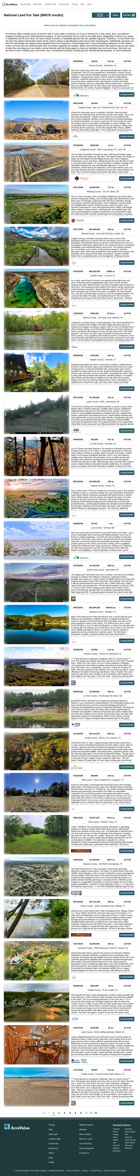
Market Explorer (86, 1125)
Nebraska (128, 1129)
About (51, 1153)
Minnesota (116, 1151)
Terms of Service (72, 1171)
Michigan (116, 1148)
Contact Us (84, 1153)
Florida (115, 1132)
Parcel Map (25, 4)
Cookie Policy (96, 1171)
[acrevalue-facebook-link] (11, 1134)
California (116, 1129)
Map (50, 1129)
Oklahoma (128, 1137)
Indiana (115, 1140)
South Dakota (130, 1143)
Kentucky (116, 1145)
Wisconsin (128, 1148)
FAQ (51, 1158)
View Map (129, 15)
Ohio (126, 1134)
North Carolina (130, 1132)
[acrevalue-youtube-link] (28, 1134)
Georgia (116, 1134)
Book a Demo (85, 1134)
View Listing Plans (87, 25)
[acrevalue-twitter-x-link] (17, 1134)
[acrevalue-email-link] (6, 1134)
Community (64, 4)
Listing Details (126, 94)
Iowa (114, 1143)
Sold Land (37, 4)
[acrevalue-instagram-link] (22, 1134)
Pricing (75, 4)
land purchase (110, 48)
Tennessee (129, 1145)
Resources (53, 1148)
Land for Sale (50, 4)
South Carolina (130, 1140)
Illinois (115, 1137)
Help (83, 4)
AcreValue (11, 34)
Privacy (85, 1171)
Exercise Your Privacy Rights (115, 1171)
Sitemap (83, 1129)
